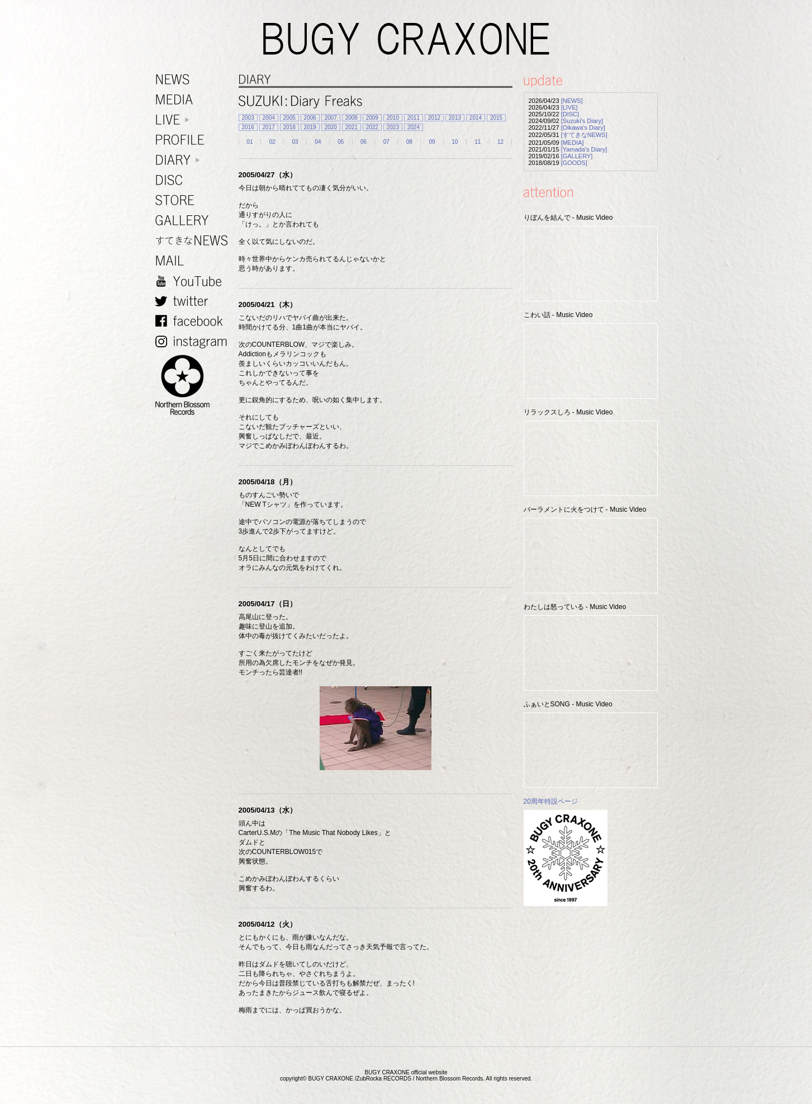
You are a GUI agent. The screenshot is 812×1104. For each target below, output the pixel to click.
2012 (434, 118)
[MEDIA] (572, 142)
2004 (269, 118)
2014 (475, 118)
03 (295, 142)
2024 (413, 127)
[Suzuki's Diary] (582, 120)
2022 (372, 127)
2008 (351, 118)
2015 (496, 118)
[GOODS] (574, 162)
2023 (393, 127)
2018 (289, 127)
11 (477, 142)
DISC (194, 180)
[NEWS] (572, 100)
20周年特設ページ (551, 801)
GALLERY (194, 221)
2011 (413, 118)
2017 (269, 127)
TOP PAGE (797, 1089)
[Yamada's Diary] (584, 149)
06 (363, 142)
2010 (393, 118)
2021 (351, 127)
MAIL (194, 261)
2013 (455, 118)
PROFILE (194, 140)
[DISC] (570, 114)
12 (500, 142)
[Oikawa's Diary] (583, 127)
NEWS (194, 80)
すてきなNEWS (194, 241)
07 (386, 142)
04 (318, 142)
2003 (248, 118)
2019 (310, 127)
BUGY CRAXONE (406, 39)
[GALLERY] (577, 156)
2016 (248, 127)
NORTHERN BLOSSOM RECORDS (194, 385)
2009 (372, 118)
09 (432, 142)
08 (409, 142)
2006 (310, 118)
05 (341, 142)
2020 (331, 127)
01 (249, 142)
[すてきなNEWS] (584, 134)
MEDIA (194, 100)
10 (455, 142)
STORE (194, 200)
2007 (331, 118)
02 (272, 142)
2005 (289, 118)
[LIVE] (569, 107)
